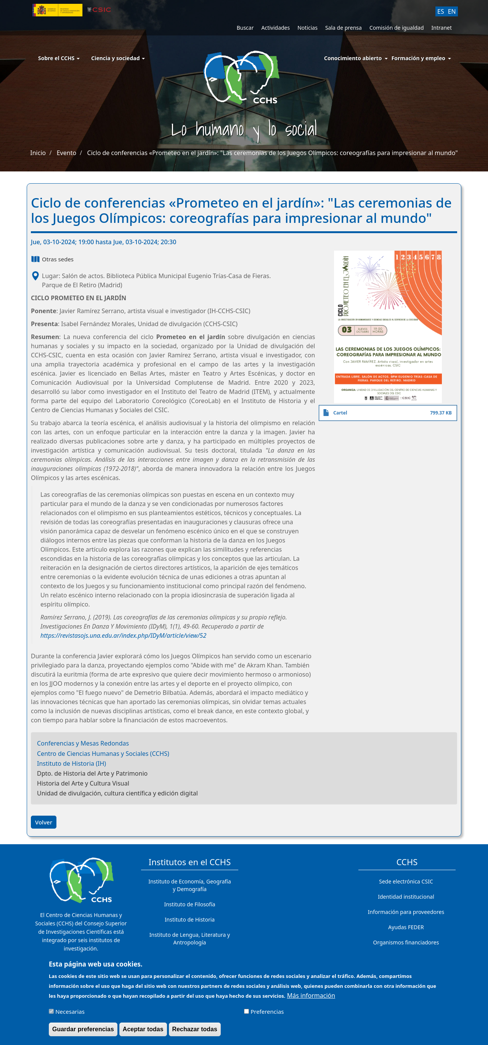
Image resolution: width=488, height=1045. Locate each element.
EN (452, 11)
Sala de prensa (343, 27)
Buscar (245, 27)
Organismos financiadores (406, 942)
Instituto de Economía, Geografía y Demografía (189, 885)
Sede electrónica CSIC (406, 881)
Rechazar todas (194, 1032)
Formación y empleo (418, 58)
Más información (311, 999)
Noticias (307, 27)
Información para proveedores (406, 911)
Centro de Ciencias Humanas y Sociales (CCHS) (103, 753)
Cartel (340, 413)
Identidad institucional (406, 896)
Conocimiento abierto (353, 58)
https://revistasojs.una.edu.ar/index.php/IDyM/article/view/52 (123, 635)
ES (440, 11)
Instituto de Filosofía (189, 904)
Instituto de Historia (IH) (71, 763)
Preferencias (267, 1015)
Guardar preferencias (83, 1032)
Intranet (442, 27)
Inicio (38, 153)
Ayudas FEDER (406, 927)
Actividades (275, 27)
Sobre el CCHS (59, 58)
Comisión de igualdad (396, 27)
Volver (43, 822)
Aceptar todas (143, 1032)
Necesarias (70, 1015)
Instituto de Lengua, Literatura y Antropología (189, 938)
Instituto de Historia (190, 919)
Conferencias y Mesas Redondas (83, 743)
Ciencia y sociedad (118, 58)
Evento (66, 153)
